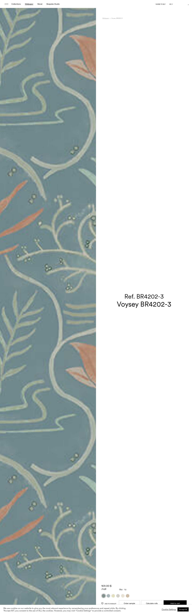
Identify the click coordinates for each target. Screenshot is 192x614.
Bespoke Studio (53, 4)
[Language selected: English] (171, 4)
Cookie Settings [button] (169, 609)
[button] (91, 314)
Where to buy (160, 4)
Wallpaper (29, 4)
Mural (39, 4)
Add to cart (175, 597)
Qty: (121, 583)
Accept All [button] (183, 609)
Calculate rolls (152, 597)
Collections (16, 4)
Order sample (129, 597)
